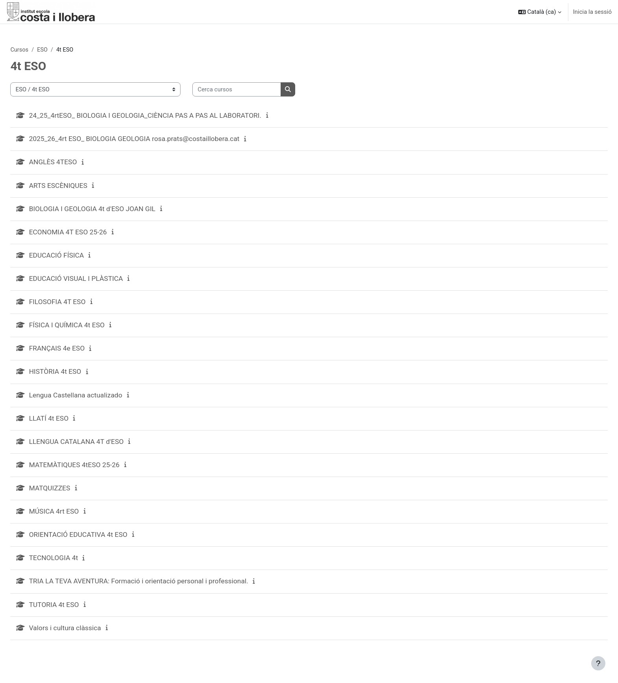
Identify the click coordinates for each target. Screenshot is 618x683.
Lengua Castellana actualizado (95, 399)
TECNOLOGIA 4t (72, 565)
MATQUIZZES (68, 494)
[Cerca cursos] (254, 90)
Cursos (37, 50)
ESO (60, 50)
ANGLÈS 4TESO (72, 163)
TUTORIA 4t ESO (73, 612)
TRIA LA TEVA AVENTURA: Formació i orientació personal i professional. (160, 589)
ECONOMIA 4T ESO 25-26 (87, 234)
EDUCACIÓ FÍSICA (75, 258)
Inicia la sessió (592, 11)
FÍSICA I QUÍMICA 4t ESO (86, 329)
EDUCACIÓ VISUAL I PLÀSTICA (95, 281)
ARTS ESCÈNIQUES (77, 187)
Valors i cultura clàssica (84, 636)
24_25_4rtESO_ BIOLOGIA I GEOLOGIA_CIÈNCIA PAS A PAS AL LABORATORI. (167, 116)
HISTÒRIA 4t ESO (74, 376)
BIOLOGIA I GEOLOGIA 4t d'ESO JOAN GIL (112, 210)
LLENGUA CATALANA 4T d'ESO (96, 447)
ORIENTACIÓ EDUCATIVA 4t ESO (98, 541)
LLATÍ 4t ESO (67, 423)
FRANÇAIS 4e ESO (76, 352)
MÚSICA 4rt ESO (73, 518)
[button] (539, 12)
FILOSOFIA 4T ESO (76, 305)
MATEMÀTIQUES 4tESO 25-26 (94, 470)
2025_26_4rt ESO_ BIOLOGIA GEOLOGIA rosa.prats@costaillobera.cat (156, 139)
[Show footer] (598, 663)
